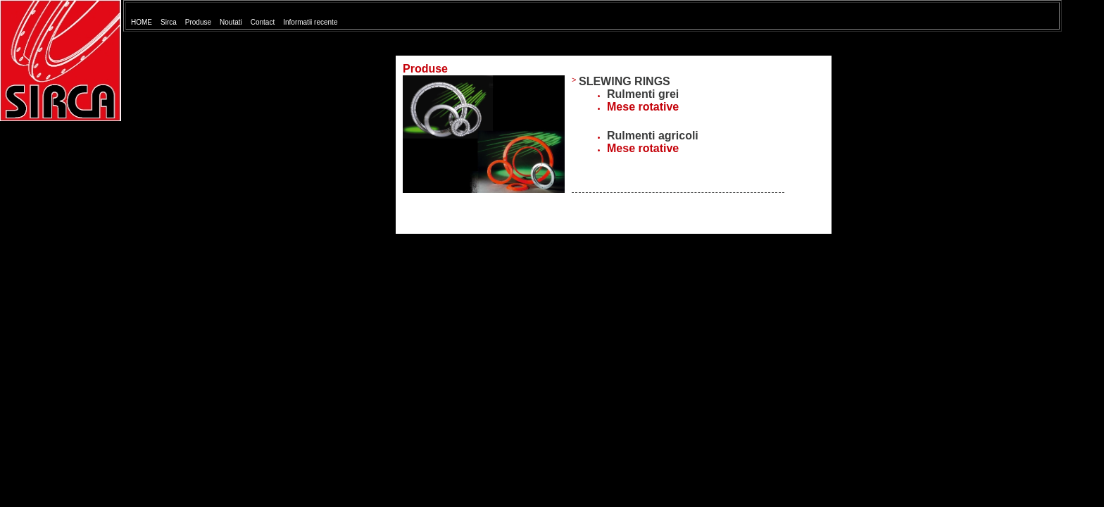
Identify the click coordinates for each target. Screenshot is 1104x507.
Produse (198, 22)
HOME (141, 22)
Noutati (231, 22)
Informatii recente (310, 22)
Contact (263, 22)
